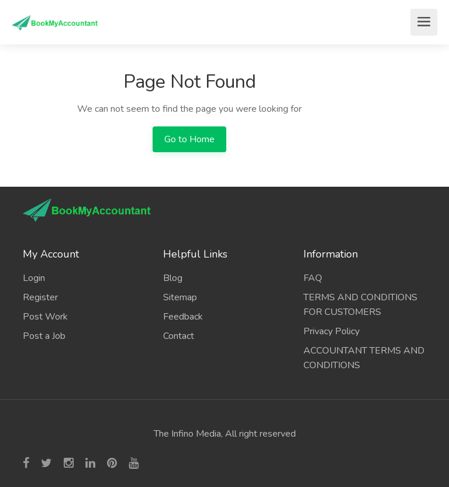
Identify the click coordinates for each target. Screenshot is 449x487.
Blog (172, 278)
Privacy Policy (331, 331)
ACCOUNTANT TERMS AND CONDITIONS (363, 358)
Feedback (183, 316)
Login (34, 278)
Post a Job (44, 336)
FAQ (312, 278)
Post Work (45, 316)
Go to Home (189, 139)
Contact (178, 336)
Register (40, 297)
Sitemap (180, 297)
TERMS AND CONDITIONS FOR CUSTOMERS (360, 304)
